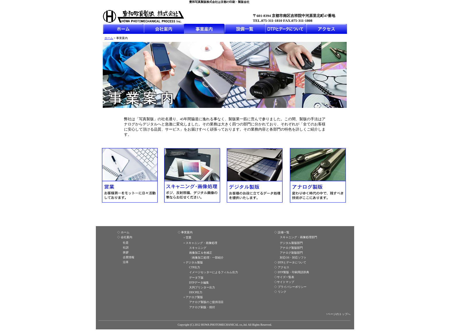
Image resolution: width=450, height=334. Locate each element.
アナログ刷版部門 (291, 252)
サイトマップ (285, 281)
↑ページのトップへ (338, 314)
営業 (188, 237)
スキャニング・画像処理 (201, 242)
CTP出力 (194, 267)
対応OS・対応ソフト (293, 257)
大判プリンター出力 (202, 287)
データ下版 (196, 277)
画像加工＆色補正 (200, 252)
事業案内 (187, 232)
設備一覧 (283, 232)
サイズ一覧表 (285, 277)
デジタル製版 (194, 262)
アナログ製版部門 (291, 247)
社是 (126, 242)
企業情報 (128, 257)
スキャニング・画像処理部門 (298, 237)
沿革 (126, 262)
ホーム (108, 38)
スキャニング (197, 247)
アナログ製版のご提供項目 (206, 302)
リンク (282, 291)
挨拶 (126, 252)
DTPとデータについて (292, 262)
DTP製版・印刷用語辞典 (293, 272)
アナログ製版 (194, 297)
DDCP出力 (196, 292)
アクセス (283, 267)
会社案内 (126, 237)
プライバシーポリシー (292, 286)
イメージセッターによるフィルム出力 (213, 272)
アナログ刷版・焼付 (202, 307)
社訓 (126, 247)
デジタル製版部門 (291, 242)
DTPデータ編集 (199, 282)
